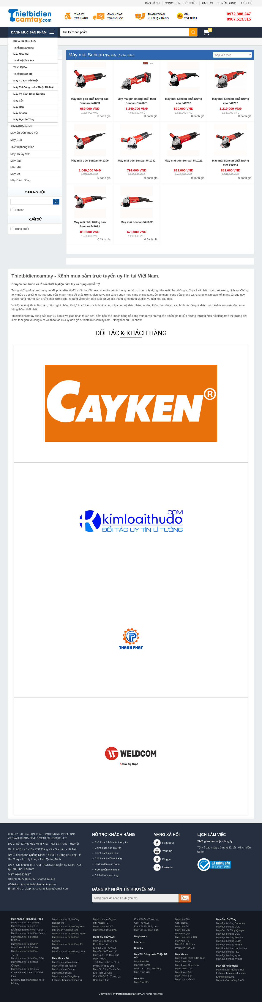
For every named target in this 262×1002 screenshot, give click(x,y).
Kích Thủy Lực (101, 944)
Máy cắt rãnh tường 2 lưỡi (230, 969)
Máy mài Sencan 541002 (137, 222)
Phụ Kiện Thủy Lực (103, 965)
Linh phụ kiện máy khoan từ (67, 980)
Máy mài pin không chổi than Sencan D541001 (136, 101)
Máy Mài (15, 167)
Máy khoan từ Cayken (105, 919)
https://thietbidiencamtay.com (38, 884)
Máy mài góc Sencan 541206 (90, 160)
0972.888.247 (239, 14)
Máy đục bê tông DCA (228, 933)
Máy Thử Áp (99, 958)
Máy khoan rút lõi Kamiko (24, 926)
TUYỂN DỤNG (227, 3)
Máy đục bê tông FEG (228, 951)
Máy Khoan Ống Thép (187, 965)
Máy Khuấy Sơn (20, 154)
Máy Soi (15, 173)
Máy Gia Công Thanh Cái (106, 969)
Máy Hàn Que (182, 933)
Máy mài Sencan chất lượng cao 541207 (230, 101)
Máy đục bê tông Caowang (230, 923)
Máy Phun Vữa (142, 972)
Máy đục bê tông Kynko (228, 955)
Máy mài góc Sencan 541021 (183, 160)
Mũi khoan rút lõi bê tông (65, 930)
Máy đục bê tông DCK (228, 926)
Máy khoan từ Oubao (63, 969)
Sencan (17, 209)
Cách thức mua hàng (106, 875)
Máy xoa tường (142, 965)
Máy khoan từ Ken (62, 973)
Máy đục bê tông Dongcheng (231, 948)
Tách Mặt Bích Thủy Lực (106, 962)
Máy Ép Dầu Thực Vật (24, 132)
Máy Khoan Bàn (183, 975)
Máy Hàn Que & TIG (186, 937)
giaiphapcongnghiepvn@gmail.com (47, 888)
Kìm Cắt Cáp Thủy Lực (146, 919)
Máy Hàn (139, 978)
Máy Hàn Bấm (182, 919)
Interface (139, 942)
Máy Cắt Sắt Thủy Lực (146, 930)
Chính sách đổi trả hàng (108, 858)
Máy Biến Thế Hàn (185, 944)
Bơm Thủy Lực (101, 980)
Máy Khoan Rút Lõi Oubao (25, 947)
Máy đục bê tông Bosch (228, 941)
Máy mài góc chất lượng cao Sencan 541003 (90, 101)
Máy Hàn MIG (182, 930)
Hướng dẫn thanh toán (107, 869)
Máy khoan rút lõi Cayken (24, 944)
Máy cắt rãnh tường (227, 965)
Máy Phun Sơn (142, 961)
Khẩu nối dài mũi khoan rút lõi (27, 929)
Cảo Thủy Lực (141, 922)
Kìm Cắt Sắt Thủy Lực (146, 926)
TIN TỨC (207, 3)
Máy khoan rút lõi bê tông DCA (27, 958)
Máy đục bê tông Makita (229, 944)
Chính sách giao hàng (107, 852)
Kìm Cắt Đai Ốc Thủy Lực (107, 976)
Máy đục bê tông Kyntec (229, 959)
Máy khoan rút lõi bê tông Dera (68, 951)
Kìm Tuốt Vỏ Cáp (102, 973)
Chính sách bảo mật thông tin (111, 842)
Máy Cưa (16, 139)
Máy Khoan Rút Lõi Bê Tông (27, 919)
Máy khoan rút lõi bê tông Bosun (28, 933)
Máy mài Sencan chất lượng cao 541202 (183, 101)
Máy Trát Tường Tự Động (147, 968)
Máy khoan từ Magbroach (65, 962)
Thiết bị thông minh (22, 147)
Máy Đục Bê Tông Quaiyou (230, 930)
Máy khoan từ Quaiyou (105, 930)
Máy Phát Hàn (141, 982)
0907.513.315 (239, 19)
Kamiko (138, 948)
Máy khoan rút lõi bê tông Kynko (69, 933)
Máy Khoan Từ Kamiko (64, 965)
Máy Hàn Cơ (182, 926)
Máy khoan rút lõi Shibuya (25, 969)
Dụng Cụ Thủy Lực (104, 936)
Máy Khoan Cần (183, 968)
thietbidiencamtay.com (128, 993)
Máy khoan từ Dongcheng (66, 976)
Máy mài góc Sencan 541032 (137, 160)
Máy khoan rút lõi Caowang (25, 922)
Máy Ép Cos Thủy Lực (105, 940)
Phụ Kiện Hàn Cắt (184, 948)
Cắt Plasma (181, 922)
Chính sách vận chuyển (108, 847)
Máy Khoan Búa (183, 972)
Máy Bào (15, 160)
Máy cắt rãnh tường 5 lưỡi (230, 980)
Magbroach (140, 936)
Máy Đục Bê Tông (226, 919)
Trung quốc (19, 228)
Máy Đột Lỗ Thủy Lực (105, 951)
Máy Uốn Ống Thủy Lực (106, 955)
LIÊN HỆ (246, 3)
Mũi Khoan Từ (100, 922)
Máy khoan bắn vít (185, 979)
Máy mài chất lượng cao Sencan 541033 (90, 224)
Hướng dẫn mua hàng (107, 863)
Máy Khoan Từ (60, 958)
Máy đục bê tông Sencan (229, 937)
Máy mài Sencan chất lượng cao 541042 (230, 162)
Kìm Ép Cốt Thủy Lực (104, 948)
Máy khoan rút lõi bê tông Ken (68, 926)
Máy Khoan (181, 954)
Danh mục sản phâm (32, 32)
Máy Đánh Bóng (20, 180)
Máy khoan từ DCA (103, 926)
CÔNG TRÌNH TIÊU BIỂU (180, 3)
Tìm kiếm (193, 32)
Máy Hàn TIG (182, 940)
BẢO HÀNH (152, 3)
